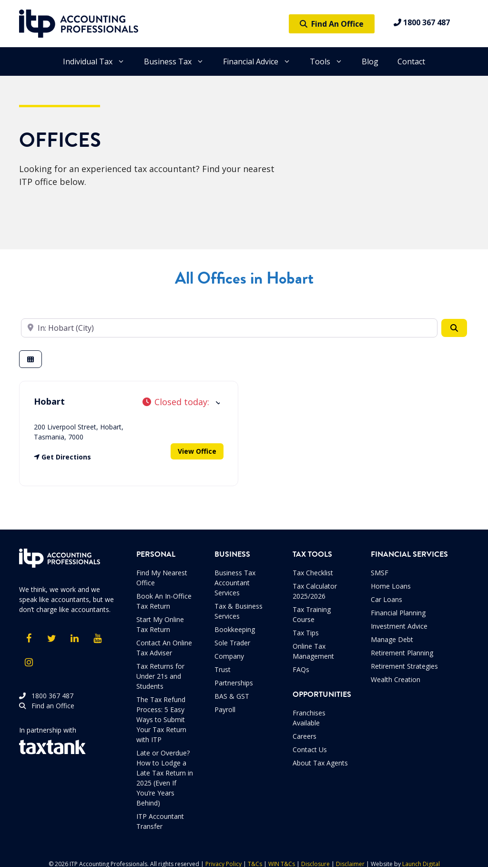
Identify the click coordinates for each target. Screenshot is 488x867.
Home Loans (391, 586)
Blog (370, 61)
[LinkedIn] (74, 639)
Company (229, 656)
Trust (222, 669)
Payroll (224, 709)
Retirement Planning (402, 652)
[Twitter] (51, 639)
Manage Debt (392, 639)
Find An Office (332, 24)
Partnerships (233, 682)
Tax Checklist (313, 572)
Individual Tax (98, 61)
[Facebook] (28, 639)
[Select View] (30, 359)
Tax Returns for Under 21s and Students (160, 676)
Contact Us (310, 749)
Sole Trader (232, 642)
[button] (181, 402)
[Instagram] (28, 663)
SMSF (379, 572)
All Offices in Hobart (244, 278)
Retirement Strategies (404, 666)
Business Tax (179, 61)
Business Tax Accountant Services (234, 582)
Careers (304, 736)
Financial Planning (398, 612)
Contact (411, 61)
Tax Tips (306, 632)
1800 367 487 (422, 22)
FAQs (301, 669)
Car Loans (386, 599)
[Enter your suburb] (229, 327)
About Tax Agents (320, 762)
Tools (331, 61)
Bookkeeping (234, 629)
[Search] (454, 328)
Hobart (49, 401)
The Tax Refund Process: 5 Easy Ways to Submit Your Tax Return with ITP (161, 719)
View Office (197, 451)
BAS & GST (231, 696)
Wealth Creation (395, 679)
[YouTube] (97, 639)
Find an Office (46, 705)
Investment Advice (399, 626)
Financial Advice (261, 61)
